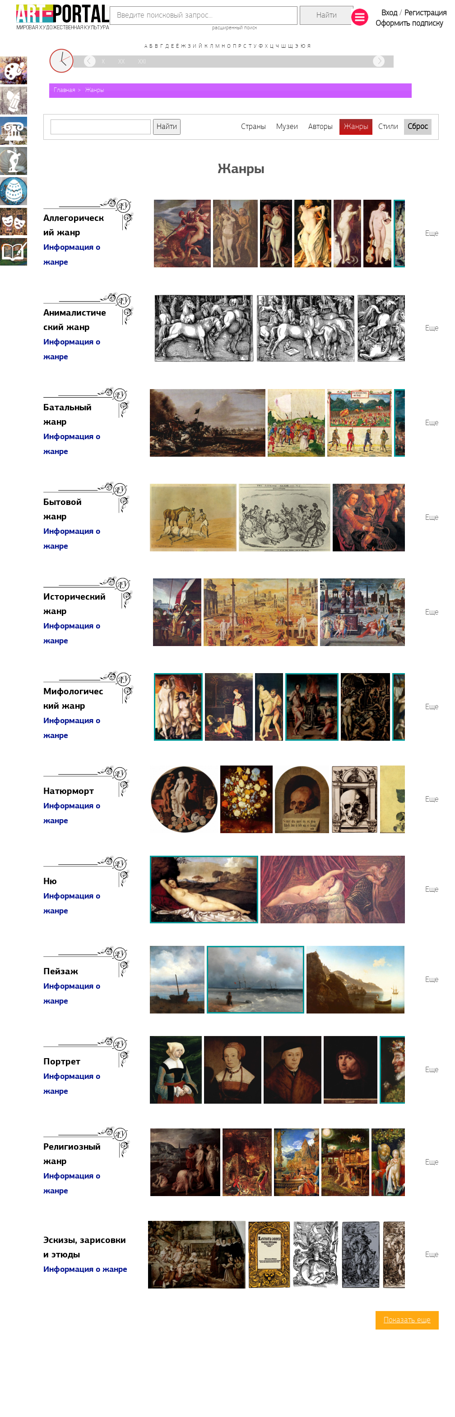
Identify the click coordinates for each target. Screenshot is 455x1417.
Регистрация (425, 13)
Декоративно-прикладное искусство (13, 191)
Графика (13, 101)
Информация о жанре (85, 1270)
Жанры (94, 90)
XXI (142, 62)
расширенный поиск (234, 28)
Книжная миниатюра (13, 252)
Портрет (61, 1062)
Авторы (320, 127)
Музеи (287, 127)
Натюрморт (68, 791)
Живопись (13, 70)
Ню (50, 881)
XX (121, 62)
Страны (253, 127)
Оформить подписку (409, 23)
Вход (389, 13)
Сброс (418, 127)
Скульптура (13, 161)
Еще (432, 233)
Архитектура (13, 131)
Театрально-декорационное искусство (13, 221)
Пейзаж (60, 972)
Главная (64, 90)
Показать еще (407, 1320)
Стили (388, 127)
